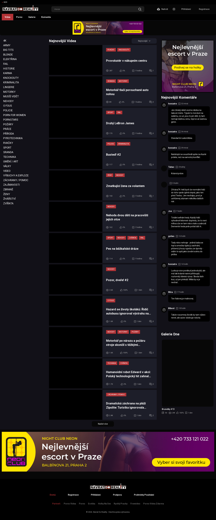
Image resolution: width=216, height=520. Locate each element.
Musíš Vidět (11, 96)
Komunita (46, 17)
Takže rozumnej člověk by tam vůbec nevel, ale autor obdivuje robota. (188, 316)
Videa (7, 17)
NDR (4, 2)
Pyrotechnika (13, 138)
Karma (7, 73)
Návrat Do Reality (100, 512)
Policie (8, 110)
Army (6, 45)
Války (7, 166)
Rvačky (8, 142)
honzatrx (172, 103)
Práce (7, 128)
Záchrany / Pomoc (15, 180)
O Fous (7, 105)
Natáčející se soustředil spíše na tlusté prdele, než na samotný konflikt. (188, 155)
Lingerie (8, 87)
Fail (5, 63)
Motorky (9, 91)
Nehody (8, 101)
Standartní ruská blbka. (182, 138)
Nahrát (162, 9)
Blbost (171, 308)
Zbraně (8, 189)
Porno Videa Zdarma (153, 503)
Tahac (171, 167)
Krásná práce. (177, 173)
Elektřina (10, 59)
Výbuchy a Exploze (16, 175)
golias (171, 236)
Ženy (6, 194)
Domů (53, 495)
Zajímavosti (11, 184)
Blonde (8, 54)
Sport (7, 147)
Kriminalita (11, 82)
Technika (9, 156)
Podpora (117, 495)
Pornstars (10, 119)
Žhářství (9, 198)
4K (4, 40)
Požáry (8, 124)
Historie (9, 68)
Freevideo (135, 503)
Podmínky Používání (144, 495)
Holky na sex (104, 503)
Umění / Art (10, 161)
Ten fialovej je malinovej (182, 298)
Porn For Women (14, 115)
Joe (170, 211)
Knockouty (11, 77)
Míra (170, 292)
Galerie (31, 17)
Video (6, 170)
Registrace (204, 9)
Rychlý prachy (120, 503)
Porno (19, 17)
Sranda (8, 152)
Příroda (8, 133)
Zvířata (8, 203)
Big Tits (8, 49)
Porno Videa (70, 503)
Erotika (91, 503)
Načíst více (103, 424)
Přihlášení (186, 9)
